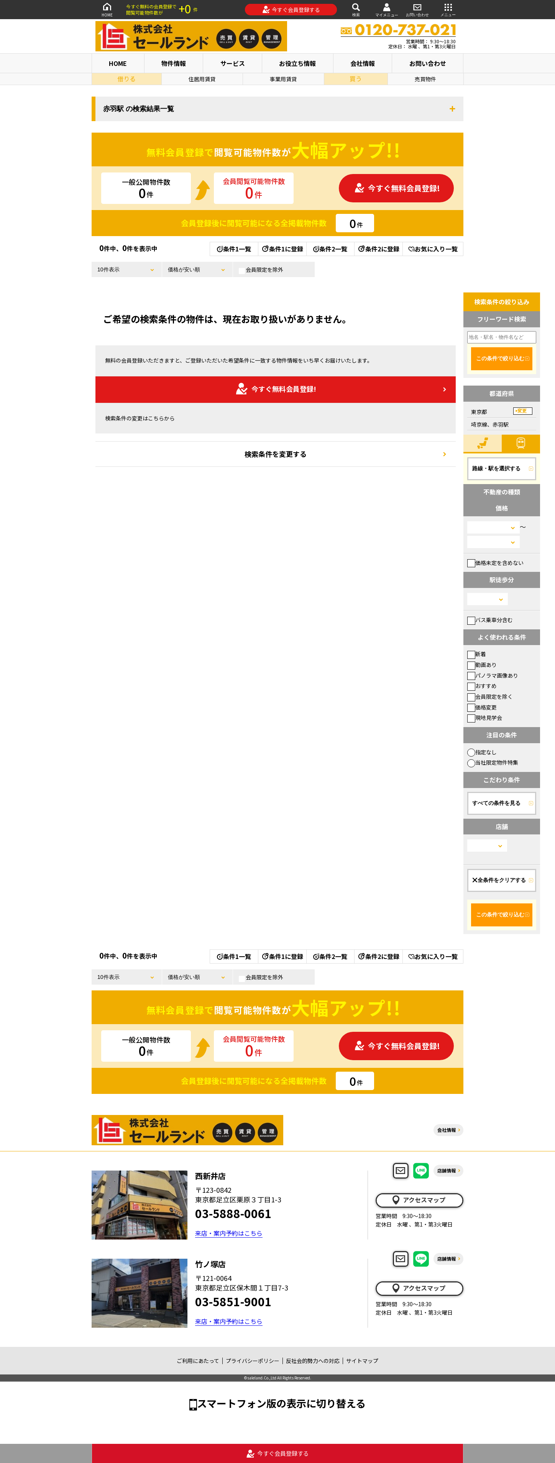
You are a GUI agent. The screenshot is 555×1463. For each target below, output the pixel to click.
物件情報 (173, 63)
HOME (107, 9)
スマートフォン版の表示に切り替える (281, 1403)
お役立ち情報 (297, 63)
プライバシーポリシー (252, 1360)
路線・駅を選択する (496, 468)
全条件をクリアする (499, 880)
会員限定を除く (490, 696)
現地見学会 (484, 717)
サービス (232, 63)
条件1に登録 (282, 248)
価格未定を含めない (495, 562)
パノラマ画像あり (492, 675)
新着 (476, 654)
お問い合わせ (417, 9)
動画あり (482, 664)
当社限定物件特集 (492, 762)
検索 (356, 9)
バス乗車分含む (490, 620)
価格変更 (482, 707)
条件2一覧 (330, 248)
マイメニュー (386, 10)
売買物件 (425, 79)
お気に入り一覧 (433, 248)
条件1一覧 (234, 248)
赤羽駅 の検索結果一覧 (138, 109)
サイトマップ (362, 1360)
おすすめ (482, 686)
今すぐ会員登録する (291, 9)
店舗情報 (446, 1170)
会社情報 (362, 63)
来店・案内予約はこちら (229, 1233)
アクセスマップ (418, 1200)
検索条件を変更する (276, 454)
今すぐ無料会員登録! (397, 188)
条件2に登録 (378, 248)
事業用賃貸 (283, 79)
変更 (522, 411)
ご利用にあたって (198, 1360)
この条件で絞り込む (500, 358)
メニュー (448, 9)
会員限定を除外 (261, 270)
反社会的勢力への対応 (313, 1360)
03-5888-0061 (233, 1213)
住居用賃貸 (202, 79)
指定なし (482, 752)
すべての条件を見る (496, 803)
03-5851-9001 (233, 1301)
